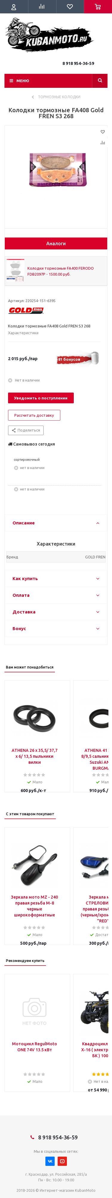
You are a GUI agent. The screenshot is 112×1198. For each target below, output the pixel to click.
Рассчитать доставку (34, 415)
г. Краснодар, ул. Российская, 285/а (56, 1174)
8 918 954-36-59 (78, 63)
